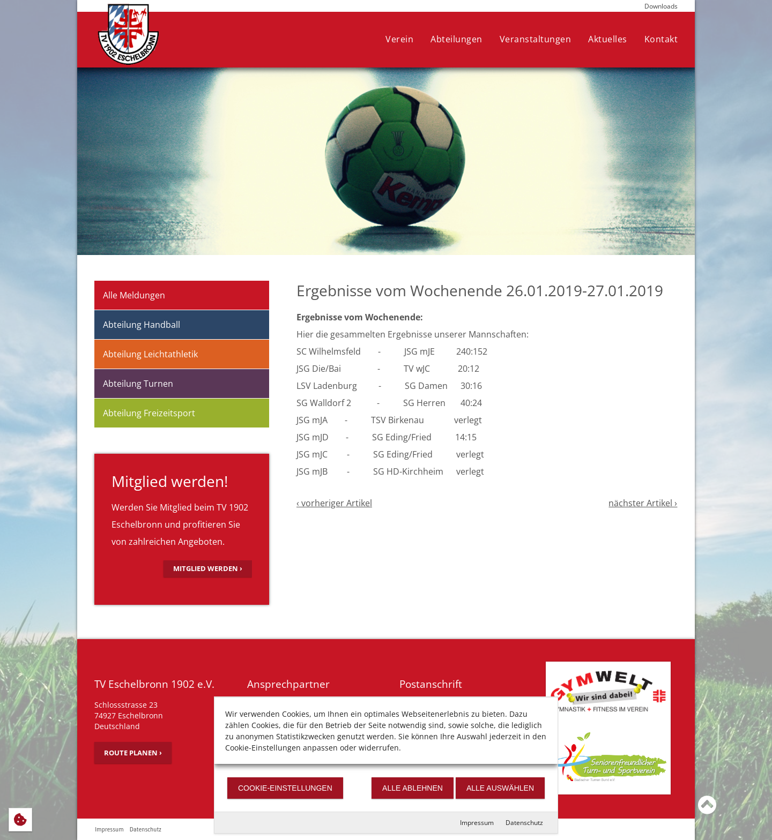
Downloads (661, 6)
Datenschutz (524, 823)
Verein (399, 39)
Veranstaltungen (535, 39)
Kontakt (661, 39)
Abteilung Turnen (138, 383)
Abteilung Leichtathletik (150, 354)
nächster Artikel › (642, 503)
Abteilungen (456, 39)
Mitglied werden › (207, 568)
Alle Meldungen (134, 295)
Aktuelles (607, 39)
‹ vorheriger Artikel (334, 503)
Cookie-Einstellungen (285, 788)
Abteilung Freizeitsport (149, 413)
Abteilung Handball (141, 325)
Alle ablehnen (412, 788)
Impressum (477, 823)
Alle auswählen (500, 788)
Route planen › (133, 753)
